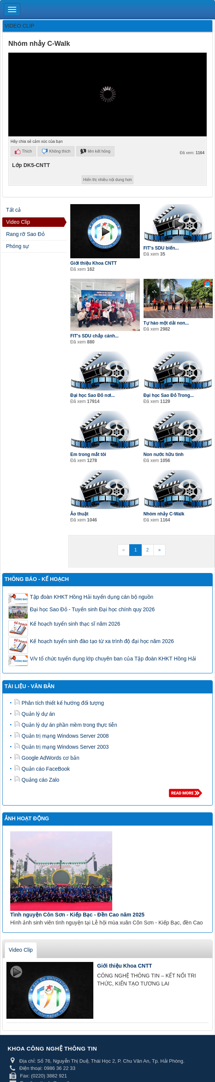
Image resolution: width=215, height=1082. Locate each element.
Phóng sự (17, 246)
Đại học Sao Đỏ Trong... (169, 395)
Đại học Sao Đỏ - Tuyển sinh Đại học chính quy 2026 (92, 609)
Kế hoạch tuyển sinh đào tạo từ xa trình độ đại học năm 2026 (102, 641)
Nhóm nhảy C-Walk (164, 514)
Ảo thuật (79, 514)
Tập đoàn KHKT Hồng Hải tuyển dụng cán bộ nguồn (91, 597)
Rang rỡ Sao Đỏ (25, 234)
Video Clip (18, 222)
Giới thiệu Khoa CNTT (93, 263)
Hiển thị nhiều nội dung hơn (107, 179)
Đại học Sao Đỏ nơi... (92, 395)
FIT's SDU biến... (161, 248)
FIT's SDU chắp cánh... (94, 336)
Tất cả (13, 210)
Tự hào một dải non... (166, 323)
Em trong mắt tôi (88, 454)
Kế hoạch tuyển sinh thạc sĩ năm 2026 (75, 624)
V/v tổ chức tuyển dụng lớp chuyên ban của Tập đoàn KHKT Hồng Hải (113, 659)
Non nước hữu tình (164, 454)
